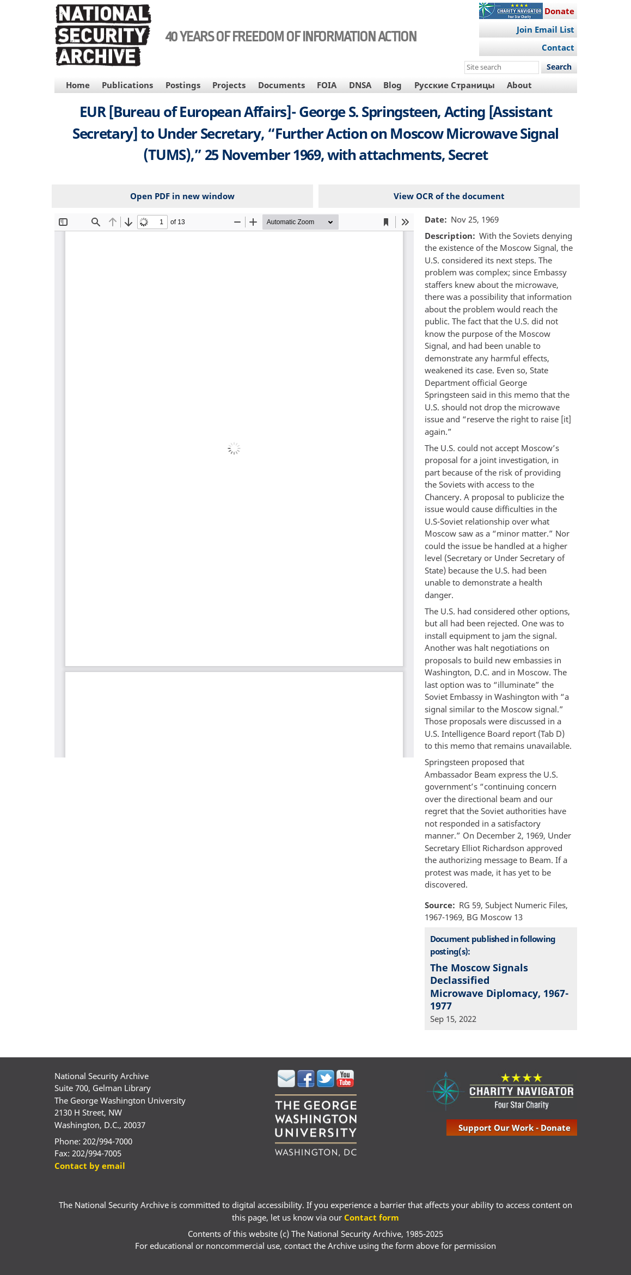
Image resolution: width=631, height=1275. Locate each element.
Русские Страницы (454, 84)
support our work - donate (514, 1127)
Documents (281, 84)
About (519, 84)
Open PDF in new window (182, 195)
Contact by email (89, 1165)
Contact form (371, 1217)
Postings (183, 84)
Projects (229, 84)
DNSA (360, 84)
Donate (559, 10)
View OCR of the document (449, 195)
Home (78, 84)
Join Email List (545, 29)
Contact (558, 47)
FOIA (326, 84)
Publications (127, 84)
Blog (392, 84)
